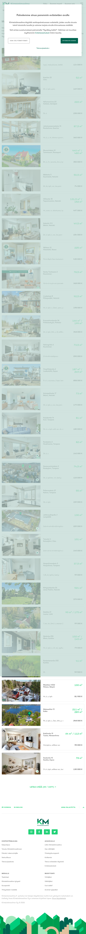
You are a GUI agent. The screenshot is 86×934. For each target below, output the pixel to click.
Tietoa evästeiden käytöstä (54, 862)
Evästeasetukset (50, 866)
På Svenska (6, 807)
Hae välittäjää (50, 849)
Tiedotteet (5, 877)
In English (18, 807)
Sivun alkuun (83, 807)
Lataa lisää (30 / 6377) (42, 787)
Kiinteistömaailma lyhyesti (11, 881)
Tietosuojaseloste (8, 862)
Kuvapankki (6, 885)
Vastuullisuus (6, 857)
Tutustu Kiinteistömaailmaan (12, 849)
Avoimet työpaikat (51, 890)
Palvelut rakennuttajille (10, 853)
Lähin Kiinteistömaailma (53, 845)
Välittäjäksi (48, 881)
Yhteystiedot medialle (9, 890)
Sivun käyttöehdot (59, 898)
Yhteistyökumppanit (52, 853)
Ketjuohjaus (6, 845)
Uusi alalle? (49, 885)
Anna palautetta (68, 807)
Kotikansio (48, 857)
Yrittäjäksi (48, 877)
